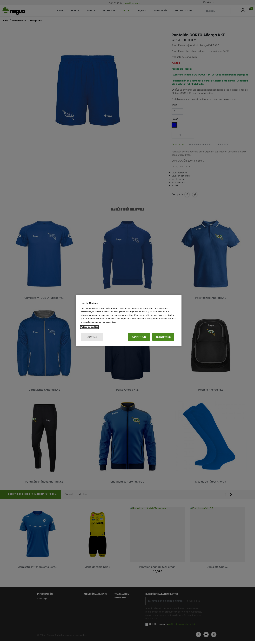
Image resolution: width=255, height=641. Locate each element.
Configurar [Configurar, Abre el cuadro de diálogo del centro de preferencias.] (92, 336)
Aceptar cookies (139, 336)
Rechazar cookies (163, 336)
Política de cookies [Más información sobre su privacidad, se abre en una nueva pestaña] (89, 327)
